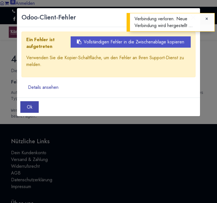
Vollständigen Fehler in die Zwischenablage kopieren (130, 42)
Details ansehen (43, 87)
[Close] (206, 19)
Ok (29, 107)
